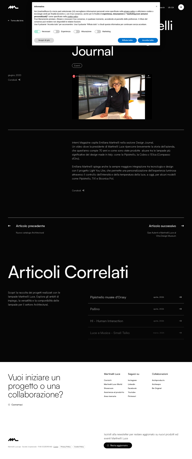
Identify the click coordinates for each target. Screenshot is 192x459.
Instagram (132, 380)
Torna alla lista (15, 20)
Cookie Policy (79, 447)
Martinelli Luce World (113, 384)
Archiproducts (158, 380)
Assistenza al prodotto (114, 392)
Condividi (14, 79)
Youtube (131, 392)
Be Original (156, 388)
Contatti (107, 380)
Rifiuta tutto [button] (127, 40)
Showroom (108, 388)
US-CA (171, 7)
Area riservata (110, 396)
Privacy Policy (66, 447)
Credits (55, 447)
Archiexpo (156, 384)
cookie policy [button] (72, 16)
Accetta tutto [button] (148, 40)
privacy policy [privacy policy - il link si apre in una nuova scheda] (129, 11)
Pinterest (132, 396)
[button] (156, 6)
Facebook (132, 388)
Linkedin (131, 384)
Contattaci (15, 404)
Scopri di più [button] (44, 40)
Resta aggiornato (117, 445)
